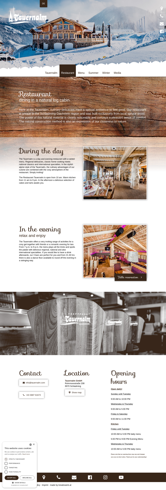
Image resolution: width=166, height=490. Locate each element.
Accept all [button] (11, 478)
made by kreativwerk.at (60, 485)
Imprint (45, 485)
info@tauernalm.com (33, 382)
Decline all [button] (27, 478)
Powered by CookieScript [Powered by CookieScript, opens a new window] (19, 485)
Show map (75, 392)
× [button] (34, 444)
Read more (26, 454)
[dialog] (19, 465)
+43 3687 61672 (31, 395)
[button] (20, 482)
